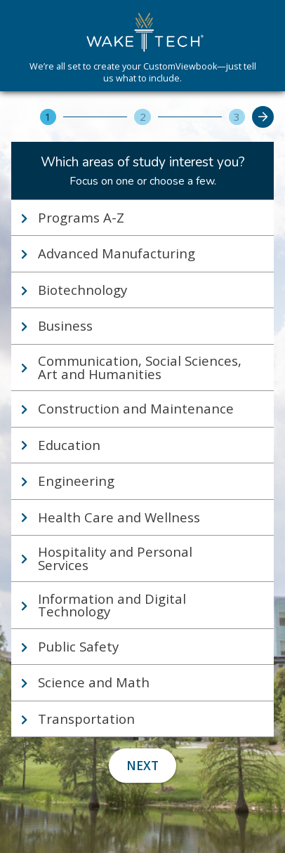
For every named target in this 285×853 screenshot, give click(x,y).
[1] (48, 117)
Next (142, 766)
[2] (142, 117)
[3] (237, 117)
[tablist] (142, 468)
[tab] (142, 217)
